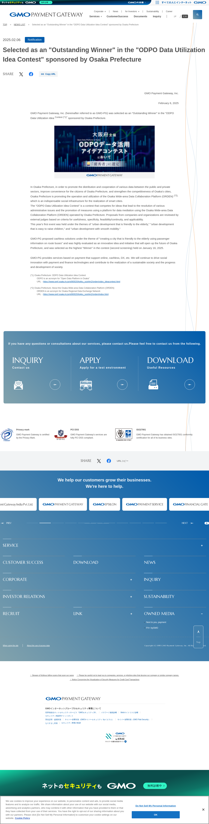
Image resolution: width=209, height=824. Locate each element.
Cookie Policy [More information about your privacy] (22, 818)
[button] (104, 545)
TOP (5, 24)
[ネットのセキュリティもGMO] (27, 2)
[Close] (203, 809)
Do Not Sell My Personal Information (155, 805)
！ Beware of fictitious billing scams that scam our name (52, 675)
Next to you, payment (156, 622)
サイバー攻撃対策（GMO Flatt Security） (133, 719)
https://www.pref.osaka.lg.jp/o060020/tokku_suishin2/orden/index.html (76, 294)
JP (175, 16)
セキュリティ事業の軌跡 (71, 723)
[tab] (90, 523)
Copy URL (50, 74)
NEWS (150, 562)
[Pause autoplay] (207, 523)
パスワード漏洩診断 (109, 712)
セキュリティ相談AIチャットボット (59, 716)
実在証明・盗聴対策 (53, 719)
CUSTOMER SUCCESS (23, 562)
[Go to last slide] (5, 523)
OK (155, 814)
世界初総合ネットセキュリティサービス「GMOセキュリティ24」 (71, 712)
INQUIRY (152, 579)
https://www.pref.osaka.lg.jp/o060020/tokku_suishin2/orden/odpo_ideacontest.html (81, 281)
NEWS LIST (19, 24)
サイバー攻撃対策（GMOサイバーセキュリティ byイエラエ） (89, 719)
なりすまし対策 (51, 723)
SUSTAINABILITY (159, 596)
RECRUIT (11, 613)
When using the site (10, 646)
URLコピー (122, 461)
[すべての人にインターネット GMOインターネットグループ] (184, 2)
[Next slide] (188, 523)
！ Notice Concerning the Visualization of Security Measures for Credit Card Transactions (104, 680)
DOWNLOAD (85, 562)
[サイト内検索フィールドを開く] (197, 14)
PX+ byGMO (152, 628)
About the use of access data (38, 646)
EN (185, 16)
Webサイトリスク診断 (129, 712)
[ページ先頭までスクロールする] (198, 637)
